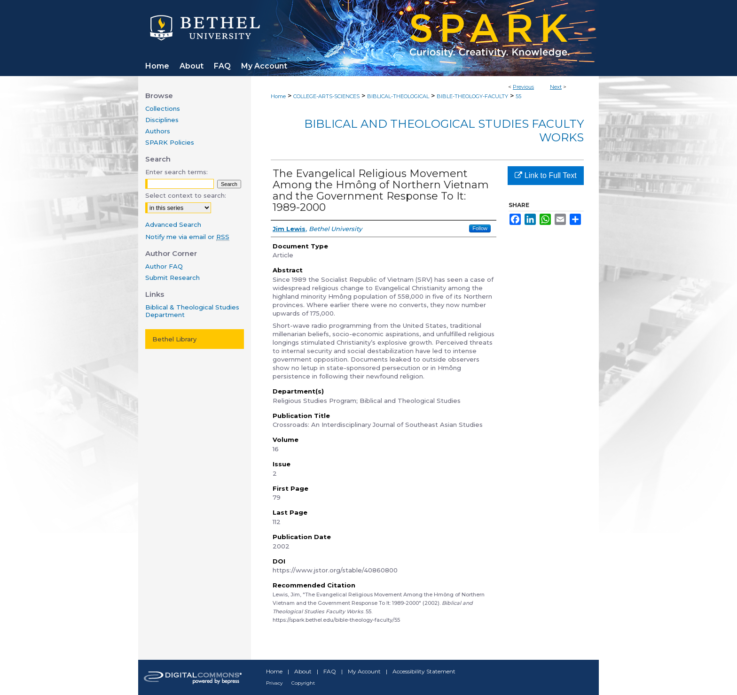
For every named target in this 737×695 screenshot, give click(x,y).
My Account (364, 671)
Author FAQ (164, 266)
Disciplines (162, 120)
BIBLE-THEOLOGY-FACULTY (472, 96)
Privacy (274, 683)
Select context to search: (185, 195)
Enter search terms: (176, 172)
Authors (157, 131)
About (303, 671)
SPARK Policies (169, 142)
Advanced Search (173, 224)
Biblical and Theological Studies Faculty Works (444, 130)
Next (556, 87)
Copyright (303, 683)
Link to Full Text (545, 175)
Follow (479, 228)
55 (518, 96)
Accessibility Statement (423, 671)
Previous (523, 87)
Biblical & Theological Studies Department (192, 310)
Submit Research (172, 277)
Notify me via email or (187, 236)
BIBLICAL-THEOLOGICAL (398, 96)
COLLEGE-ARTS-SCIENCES (326, 96)
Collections (162, 108)
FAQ (329, 671)
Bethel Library (174, 339)
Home (278, 96)
